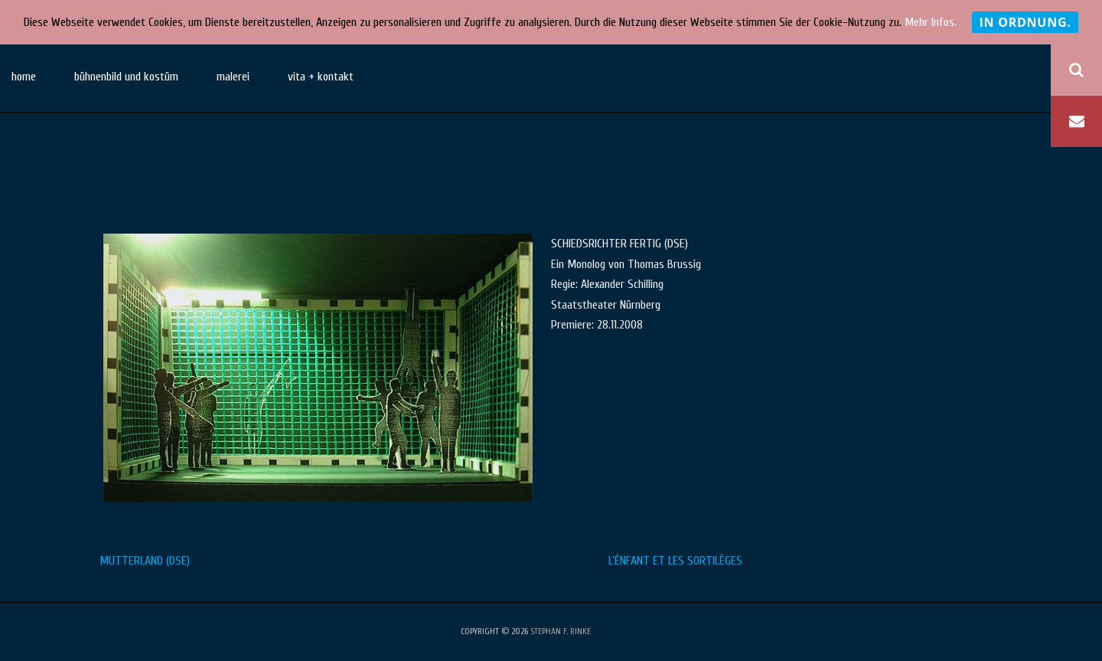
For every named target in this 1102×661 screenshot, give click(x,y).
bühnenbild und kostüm (126, 76)
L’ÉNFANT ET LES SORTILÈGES (675, 561)
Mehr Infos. (931, 22)
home (23, 76)
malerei (233, 76)
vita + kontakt (321, 76)
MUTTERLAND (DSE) (144, 561)
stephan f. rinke (560, 631)
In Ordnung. (1025, 22)
